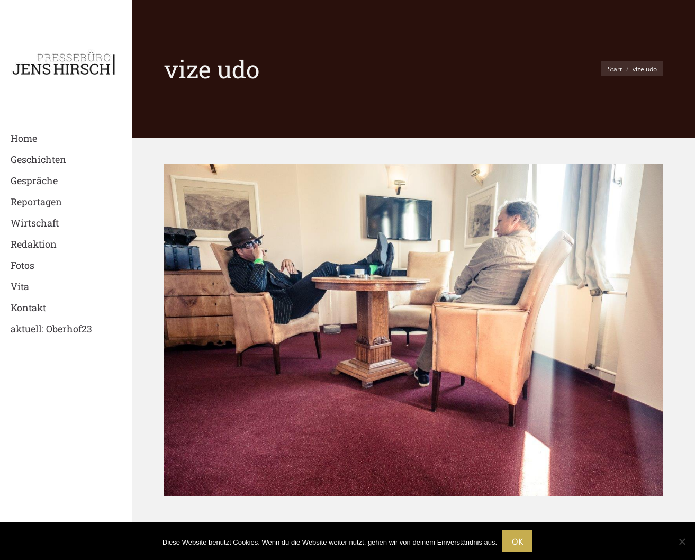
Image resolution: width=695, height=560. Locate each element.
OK (517, 541)
